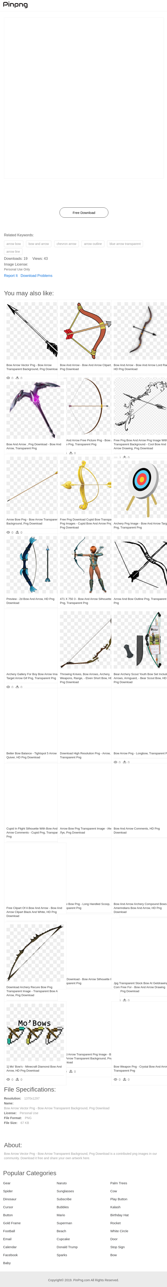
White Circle (119, 1231)
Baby (7, 1263)
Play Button (118, 1199)
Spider (8, 1191)
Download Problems (36, 276)
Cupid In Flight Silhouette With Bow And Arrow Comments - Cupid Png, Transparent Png (29, 821)
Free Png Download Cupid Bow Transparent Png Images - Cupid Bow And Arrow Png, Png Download (83, 512)
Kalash (115, 1207)
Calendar (10, 1247)
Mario (61, 1215)
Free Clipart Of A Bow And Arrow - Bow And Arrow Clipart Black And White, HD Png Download (28, 901)
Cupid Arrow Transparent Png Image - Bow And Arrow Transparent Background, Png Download (83, 1047)
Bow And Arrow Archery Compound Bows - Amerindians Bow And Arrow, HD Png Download (137, 897)
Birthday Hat (119, 1215)
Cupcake (63, 1239)
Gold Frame (12, 1223)
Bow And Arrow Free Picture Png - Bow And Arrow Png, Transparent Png (82, 433)
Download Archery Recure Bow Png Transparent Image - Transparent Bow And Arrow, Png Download (29, 980)
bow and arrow (38, 244)
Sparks (62, 1255)
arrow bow (13, 244)
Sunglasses (65, 1191)
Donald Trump (67, 1247)
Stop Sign (117, 1247)
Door (114, 1239)
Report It (11, 276)
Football (9, 1231)
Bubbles (63, 1207)
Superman (64, 1223)
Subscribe (64, 1199)
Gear (6, 1183)
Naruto (62, 1183)
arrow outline (93, 244)
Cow (113, 1191)
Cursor (8, 1207)
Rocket (115, 1223)
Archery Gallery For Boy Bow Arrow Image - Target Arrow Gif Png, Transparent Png (29, 667)
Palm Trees (118, 1183)
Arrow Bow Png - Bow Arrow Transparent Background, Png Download (25, 512)
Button (8, 1215)
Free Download (84, 213)
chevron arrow (66, 244)
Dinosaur (9, 1199)
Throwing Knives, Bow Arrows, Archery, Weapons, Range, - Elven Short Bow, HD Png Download (82, 667)
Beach (61, 1231)
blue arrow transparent (125, 244)
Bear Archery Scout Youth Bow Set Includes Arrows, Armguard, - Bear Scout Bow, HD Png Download (136, 667)
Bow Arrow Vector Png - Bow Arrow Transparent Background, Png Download (29, 358)
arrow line (13, 251)
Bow (113, 1255)
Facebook (10, 1255)
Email (7, 1239)
